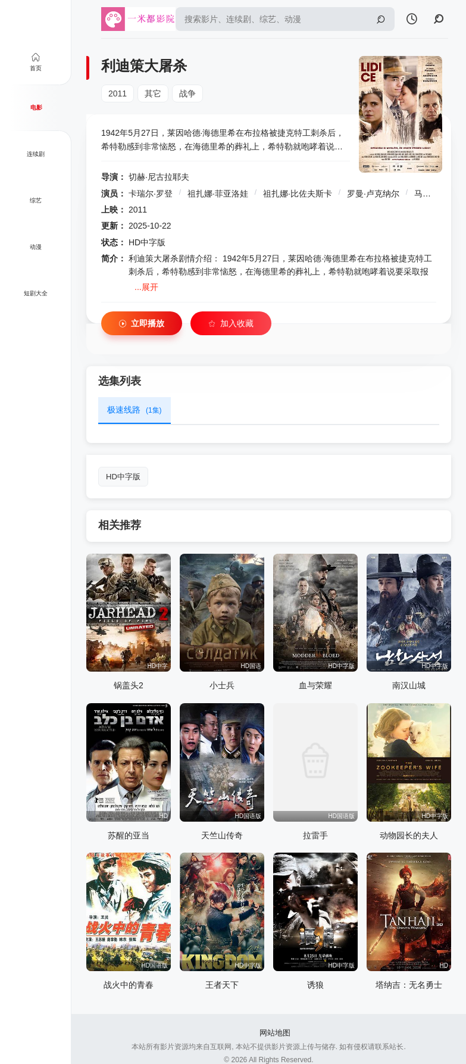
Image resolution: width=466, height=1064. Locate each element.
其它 (153, 93)
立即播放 (141, 324)
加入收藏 (231, 324)
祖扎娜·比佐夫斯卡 (297, 193)
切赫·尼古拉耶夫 (159, 177)
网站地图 (274, 1032)
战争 (187, 93)
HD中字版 (123, 476)
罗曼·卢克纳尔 (373, 193)
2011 (117, 93)
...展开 (146, 287)
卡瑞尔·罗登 (151, 193)
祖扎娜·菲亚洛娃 (217, 193)
